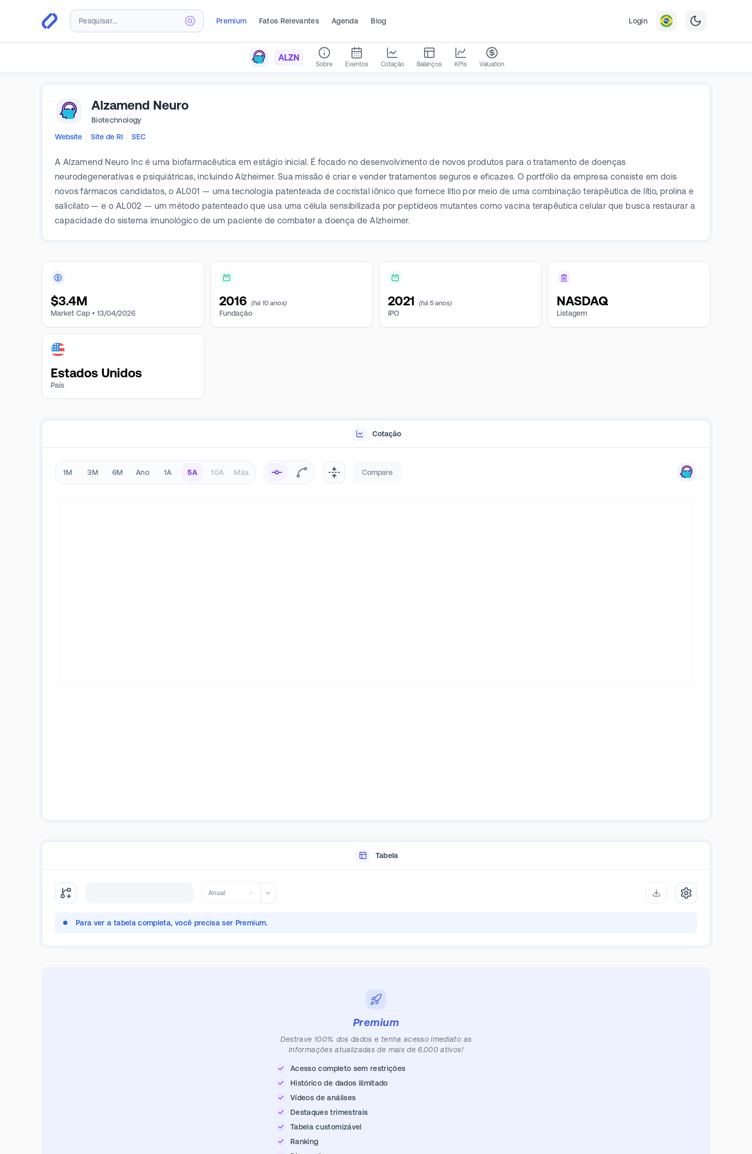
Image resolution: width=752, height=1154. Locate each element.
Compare (377, 472)
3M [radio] (92, 472)
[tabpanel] (376, 634)
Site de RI (107, 137)
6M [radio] (117, 472)
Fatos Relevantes (289, 21)
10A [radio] (217, 472)
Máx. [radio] (242, 472)
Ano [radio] (142, 472)
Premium (231, 21)
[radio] (276, 472)
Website (68, 137)
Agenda (345, 21)
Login (638, 21)
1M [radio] (68, 472)
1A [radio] (168, 472)
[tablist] (376, 434)
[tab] (376, 434)
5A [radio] (192, 472)
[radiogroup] (155, 472)
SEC (139, 137)
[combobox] (137, 20)
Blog (378, 21)
